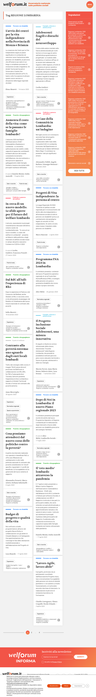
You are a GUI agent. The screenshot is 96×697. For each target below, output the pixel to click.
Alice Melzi (40, 292)
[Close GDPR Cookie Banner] (87, 686)
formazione (9, 499)
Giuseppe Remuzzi (50, 164)
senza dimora (19, 420)
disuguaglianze (40, 548)
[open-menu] (90, 4)
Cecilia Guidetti (42, 87)
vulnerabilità (39, 551)
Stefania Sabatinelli (19, 483)
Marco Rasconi (41, 235)
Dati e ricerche (41, 97)
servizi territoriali (41, 181)
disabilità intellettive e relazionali (46, 619)
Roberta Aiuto (46, 371)
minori (43, 101)
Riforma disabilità (11, 105)
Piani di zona (50, 101)
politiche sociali (14, 266)
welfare (21, 268)
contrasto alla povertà (13, 498)
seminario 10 (10, 420)
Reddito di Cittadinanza (13, 329)
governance (13, 414)
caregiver (39, 305)
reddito (14, 187)
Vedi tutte (79, 171)
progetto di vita (10, 102)
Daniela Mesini (18, 174)
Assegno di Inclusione (13, 326)
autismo (38, 617)
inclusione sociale (11, 327)
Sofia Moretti (11, 312)
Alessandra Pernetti (13, 480)
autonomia (9, 101)
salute (51, 550)
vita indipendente (11, 108)
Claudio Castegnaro (43, 602)
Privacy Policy (57, 662)
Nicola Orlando (49, 604)
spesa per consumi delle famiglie (16, 191)
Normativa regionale (43, 299)
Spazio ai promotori (13, 410)
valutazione (22, 568)
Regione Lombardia (12, 104)
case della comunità (42, 178)
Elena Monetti (11, 89)
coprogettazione (19, 101)
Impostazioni (78, 686)
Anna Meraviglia (12, 392)
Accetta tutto (54, 686)
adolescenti (39, 385)
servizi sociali (23, 331)
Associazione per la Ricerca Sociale (38, 674)
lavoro (16, 499)
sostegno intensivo (42, 308)
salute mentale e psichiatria (44, 104)
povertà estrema (11, 417)
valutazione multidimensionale (15, 107)
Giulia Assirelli (54, 535)
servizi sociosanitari (42, 106)
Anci (7, 414)
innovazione (52, 386)
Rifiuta (66, 686)
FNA (44, 305)
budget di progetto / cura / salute (14, 566)
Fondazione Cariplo (42, 621)
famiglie (8, 187)
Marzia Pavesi (41, 369)
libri (7, 266)
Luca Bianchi (11, 554)
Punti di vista (23, 184)
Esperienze (10, 97)
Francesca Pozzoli (20, 253)
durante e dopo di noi (42, 452)
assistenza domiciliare (43, 303)
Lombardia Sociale (48, 438)
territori (52, 106)
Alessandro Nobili (43, 162)
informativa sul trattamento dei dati (17, 683)
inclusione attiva (41, 453)
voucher (51, 388)
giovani (38, 101)
